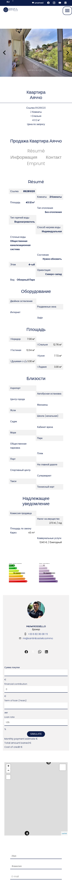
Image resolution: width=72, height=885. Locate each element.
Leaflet (64, 704)
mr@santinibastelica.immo (38, 509)
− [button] (8, 641)
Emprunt (36, 163)
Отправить (20, 802)
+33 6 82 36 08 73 (38, 505)
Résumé (36, 151)
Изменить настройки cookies (25, 871)
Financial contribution (15, 554)
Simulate (36, 605)
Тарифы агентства (54, 867)
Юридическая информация (26, 867)
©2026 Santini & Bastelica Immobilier (36, 862)
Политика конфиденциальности (50, 878)
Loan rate (9, 587)
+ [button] (8, 637)
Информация (23, 157)
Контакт (54, 157)
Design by (57, 871)
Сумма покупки (12, 538)
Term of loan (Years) (15, 571)
